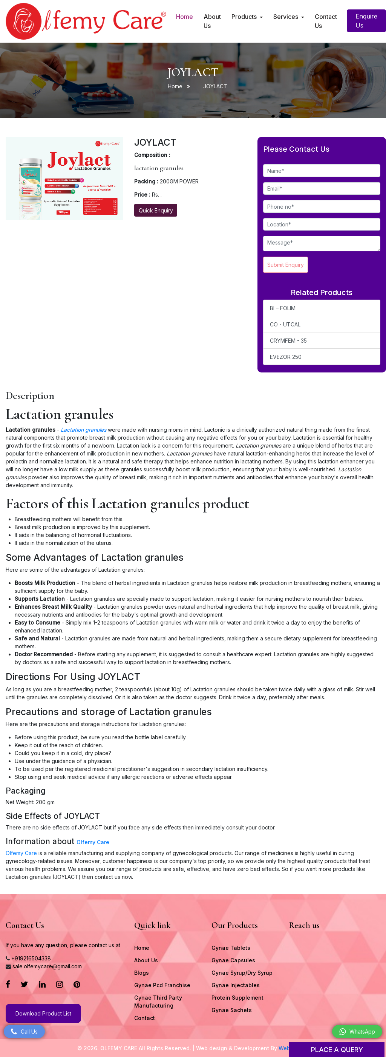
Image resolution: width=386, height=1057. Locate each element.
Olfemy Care (93, 842)
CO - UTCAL (285, 324)
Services (286, 16)
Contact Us (326, 21)
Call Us (24, 1031)
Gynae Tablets (230, 948)
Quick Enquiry (156, 210)
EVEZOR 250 (286, 357)
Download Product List (43, 1013)
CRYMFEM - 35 (288, 340)
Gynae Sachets (231, 1010)
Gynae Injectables (235, 985)
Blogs (141, 972)
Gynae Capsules (233, 960)
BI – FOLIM (283, 308)
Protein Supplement (237, 997)
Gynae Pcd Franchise (162, 985)
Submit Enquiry (285, 265)
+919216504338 (31, 958)
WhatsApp (357, 1031)
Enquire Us (366, 20)
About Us (212, 21)
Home (185, 16)
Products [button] (244, 16)
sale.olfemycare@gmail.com (47, 966)
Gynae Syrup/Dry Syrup (242, 972)
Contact (144, 1018)
